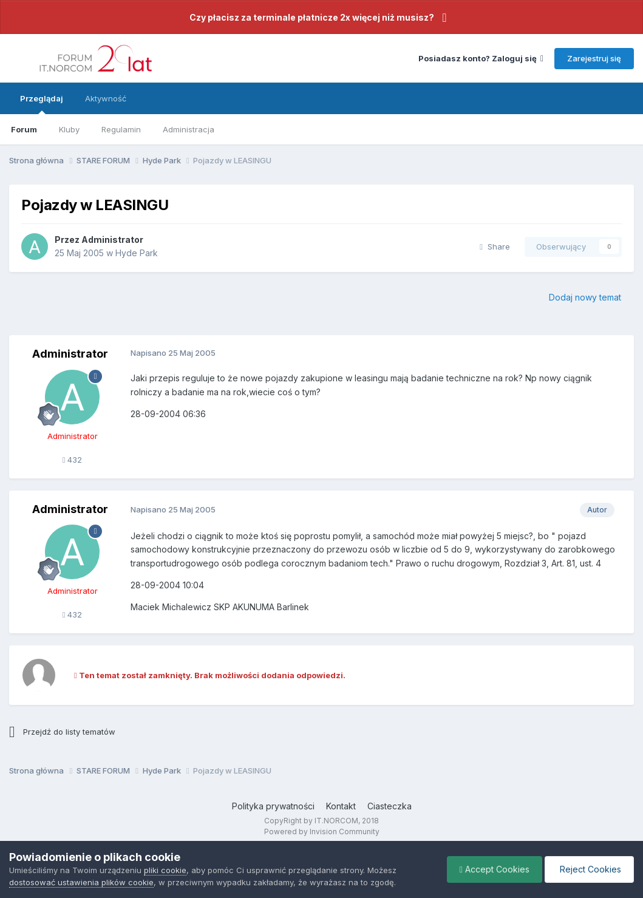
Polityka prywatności (273, 806)
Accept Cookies (494, 869)
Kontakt (341, 806)
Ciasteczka (389, 806)
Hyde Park (136, 253)
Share (495, 246)
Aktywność (105, 98)
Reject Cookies (589, 869)
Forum (24, 129)
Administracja (188, 129)
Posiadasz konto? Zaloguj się (480, 58)
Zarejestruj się (594, 58)
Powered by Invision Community (321, 831)
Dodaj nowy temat (585, 297)
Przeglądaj (41, 104)
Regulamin (121, 129)
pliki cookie (165, 870)
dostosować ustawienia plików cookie (81, 882)
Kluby (69, 129)
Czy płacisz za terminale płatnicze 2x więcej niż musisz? (311, 17)
